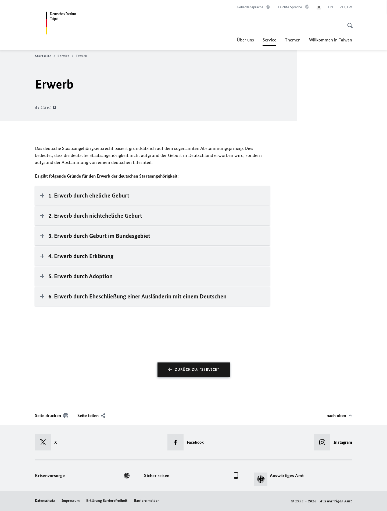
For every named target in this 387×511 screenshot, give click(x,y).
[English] (330, 7)
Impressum (71, 500)
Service (269, 40)
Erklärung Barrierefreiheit (106, 500)
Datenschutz (45, 500)
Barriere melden (147, 500)
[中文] (346, 7)
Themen (292, 40)
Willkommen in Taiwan (330, 40)
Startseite (45, 56)
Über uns (245, 40)
